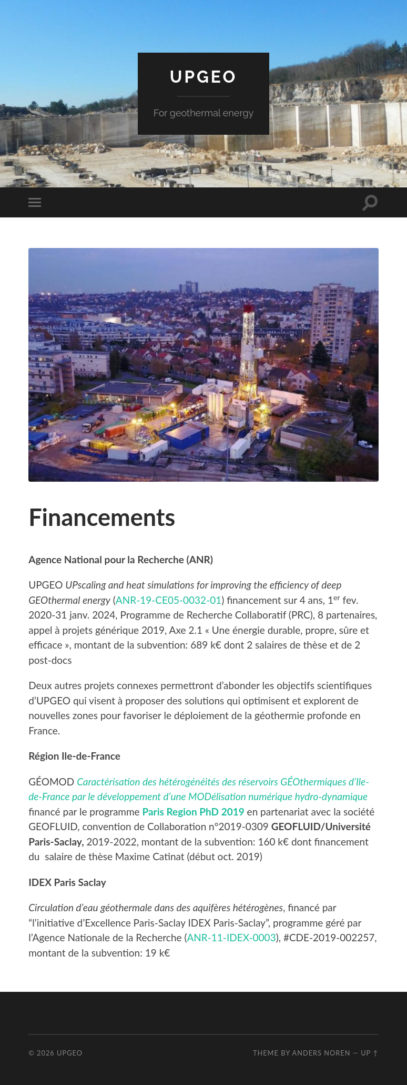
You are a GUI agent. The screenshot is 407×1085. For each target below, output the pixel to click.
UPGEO (203, 76)
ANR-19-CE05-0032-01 (168, 600)
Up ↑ (370, 1053)
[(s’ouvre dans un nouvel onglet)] (194, 811)
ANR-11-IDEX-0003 (231, 937)
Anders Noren (321, 1053)
